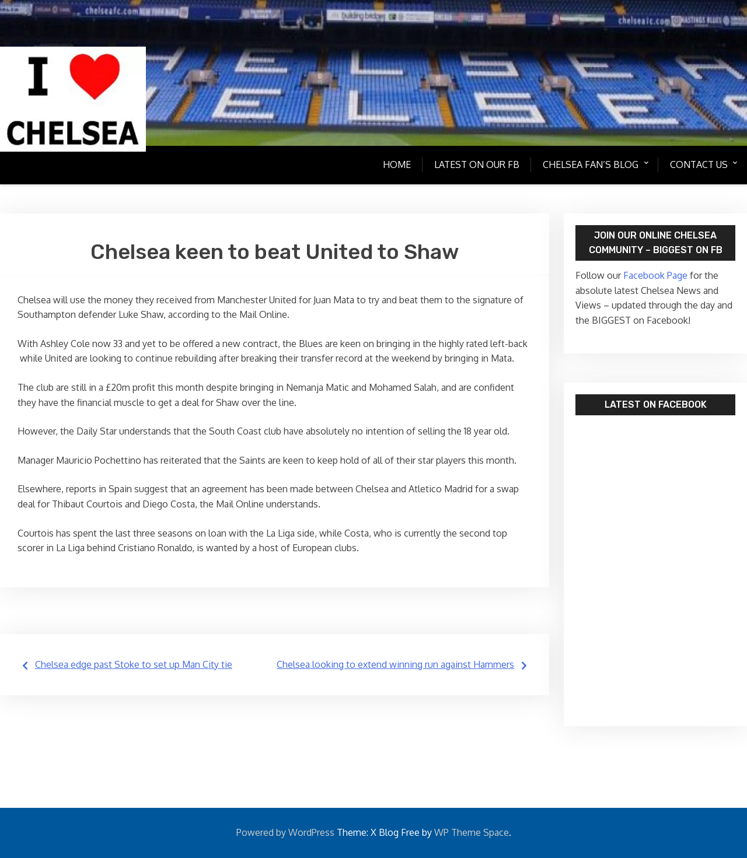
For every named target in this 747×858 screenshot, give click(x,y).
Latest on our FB (475, 164)
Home (395, 164)
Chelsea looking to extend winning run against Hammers (395, 664)
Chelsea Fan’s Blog (589, 164)
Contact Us (698, 164)
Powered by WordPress (285, 832)
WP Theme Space (471, 832)
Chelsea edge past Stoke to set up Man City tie (133, 664)
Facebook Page (654, 275)
